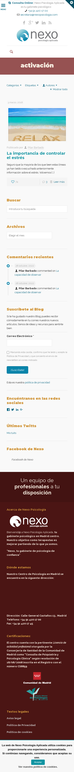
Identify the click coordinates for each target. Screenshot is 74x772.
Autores (50, 85)
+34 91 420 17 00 (38, 10)
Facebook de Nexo (25, 449)
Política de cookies (19, 732)
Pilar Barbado (36, 147)
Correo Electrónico (20, 336)
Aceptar (38, 762)
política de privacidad (37, 382)
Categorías (14, 85)
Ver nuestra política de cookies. (38, 766)
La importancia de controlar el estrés (36, 155)
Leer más (59, 181)
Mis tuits (11, 432)
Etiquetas (32, 85)
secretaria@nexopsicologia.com (39, 14)
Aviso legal (14, 718)
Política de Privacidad (21, 725)
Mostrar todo (58, 89)
